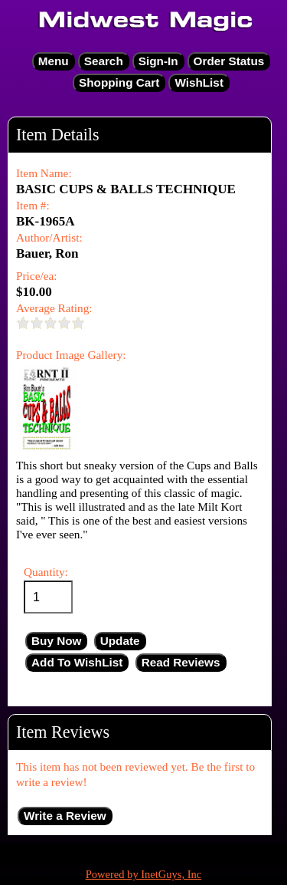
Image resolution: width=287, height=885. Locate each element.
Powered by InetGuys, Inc (144, 874)
